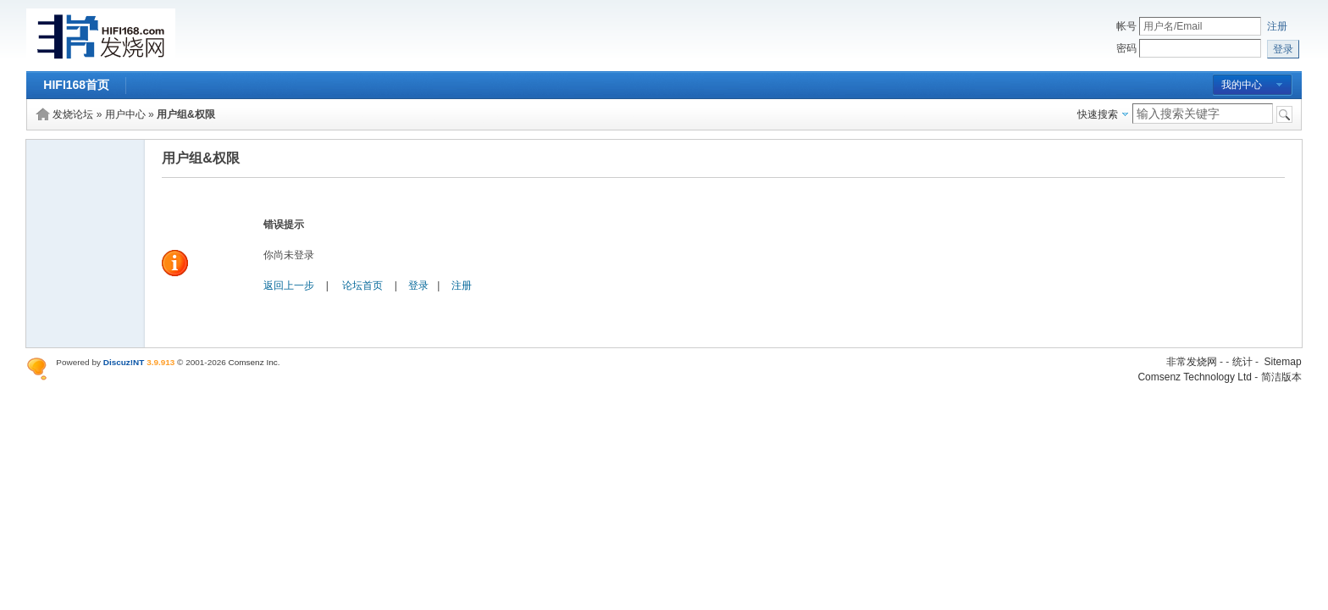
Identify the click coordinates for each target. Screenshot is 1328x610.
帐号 (1126, 26)
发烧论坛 (73, 114)
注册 (1277, 26)
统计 (1242, 362)
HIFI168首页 (76, 85)
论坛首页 (362, 285)
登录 (418, 285)
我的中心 (1241, 85)
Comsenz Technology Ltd (1194, 377)
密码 (1126, 48)
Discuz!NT (124, 362)
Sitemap (1283, 362)
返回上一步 (288, 285)
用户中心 (125, 114)
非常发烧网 (1191, 362)
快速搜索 (1097, 114)
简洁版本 (1281, 377)
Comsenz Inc (253, 362)
